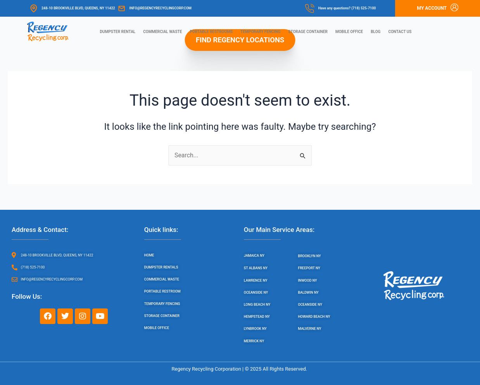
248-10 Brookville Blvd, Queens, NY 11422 (78, 8)
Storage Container (308, 32)
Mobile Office (349, 32)
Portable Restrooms (211, 32)
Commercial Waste (162, 32)
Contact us (399, 32)
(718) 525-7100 (363, 8)
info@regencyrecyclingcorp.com (160, 8)
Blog (375, 32)
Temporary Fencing (260, 32)
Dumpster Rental (118, 32)
